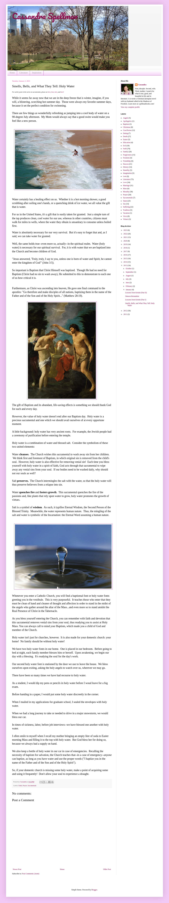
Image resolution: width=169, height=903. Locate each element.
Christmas (126, 127)
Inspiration (36, 73)
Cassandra (142, 85)
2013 (126, 265)
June (127, 282)
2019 (126, 244)
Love (125, 182)
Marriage (126, 185)
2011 (126, 314)
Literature (23, 73)
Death (125, 136)
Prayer (25, 785)
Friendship (127, 161)
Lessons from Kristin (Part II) (136, 293)
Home (12, 73)
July (127, 279)
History (125, 167)
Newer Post (17, 869)
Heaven (126, 164)
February (129, 286)
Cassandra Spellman (45, 16)
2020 (126, 241)
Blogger (94, 890)
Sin (124, 204)
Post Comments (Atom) (30, 874)
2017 (126, 251)
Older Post (107, 869)
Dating (125, 133)
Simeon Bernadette (132, 296)
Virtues (125, 219)
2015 (126, 258)
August (128, 276)
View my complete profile (130, 107)
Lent (124, 176)
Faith (20, 785)
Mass (125, 188)
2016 (126, 255)
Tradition (126, 210)
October (129, 268)
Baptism (126, 124)
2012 (126, 311)
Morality (126, 192)
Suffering (126, 207)
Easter (125, 139)
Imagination (127, 173)
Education (126, 142)
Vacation (126, 213)
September (130, 272)
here (49, 92)
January (129, 290)
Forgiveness (127, 155)
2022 (126, 234)
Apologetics (127, 121)
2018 (126, 248)
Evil (124, 146)
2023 (126, 230)
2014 (126, 262)
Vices (125, 216)
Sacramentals (32, 785)
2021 (126, 237)
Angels (125, 118)
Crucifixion (127, 130)
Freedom (126, 158)
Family (125, 152)
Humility (126, 170)
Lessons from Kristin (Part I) (135, 300)
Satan (125, 201)
